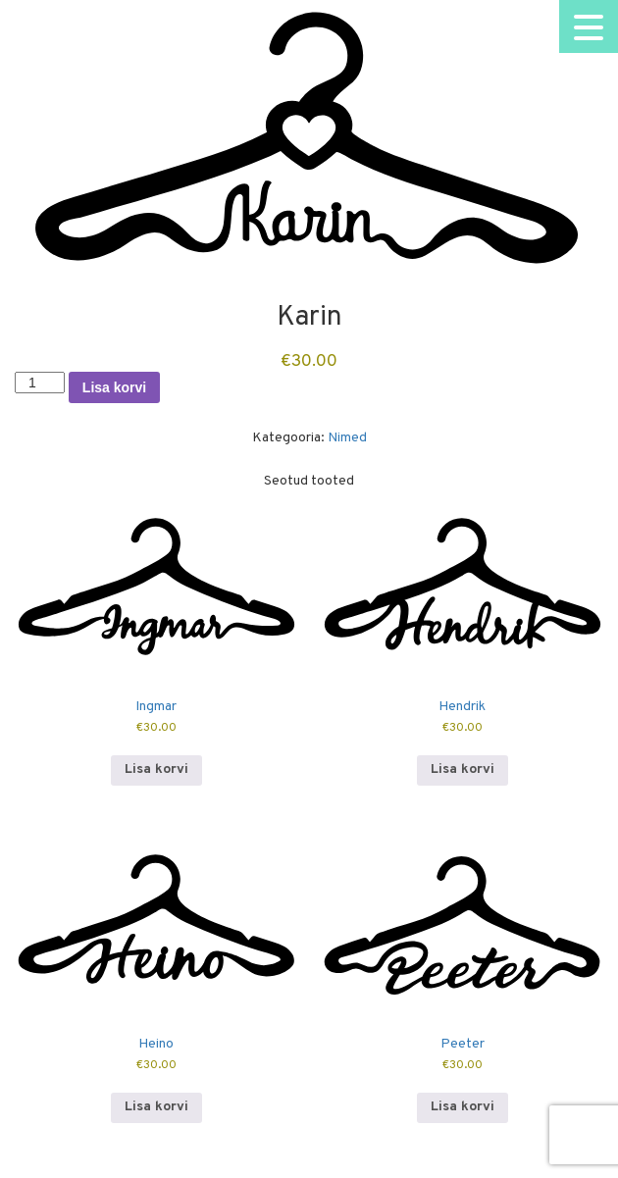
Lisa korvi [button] (156, 769)
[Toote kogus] (40, 382)
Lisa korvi (114, 387)
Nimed (347, 438)
